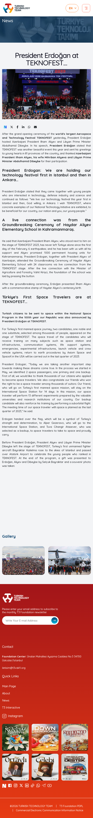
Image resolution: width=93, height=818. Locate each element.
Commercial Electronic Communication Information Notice (49, 810)
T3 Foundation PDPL (71, 806)
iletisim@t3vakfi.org (13, 667)
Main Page (9, 686)
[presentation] (29, 633)
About (6, 693)
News (5, 700)
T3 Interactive (11, 707)
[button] (6, 557)
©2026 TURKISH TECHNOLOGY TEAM (31, 806)
